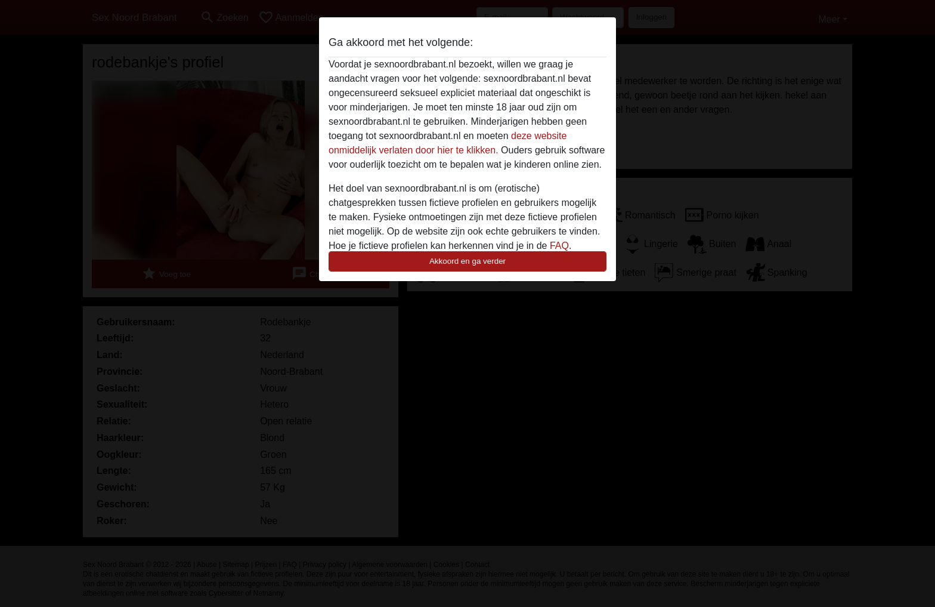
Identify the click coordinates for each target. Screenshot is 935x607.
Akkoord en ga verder (467, 261)
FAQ (559, 246)
